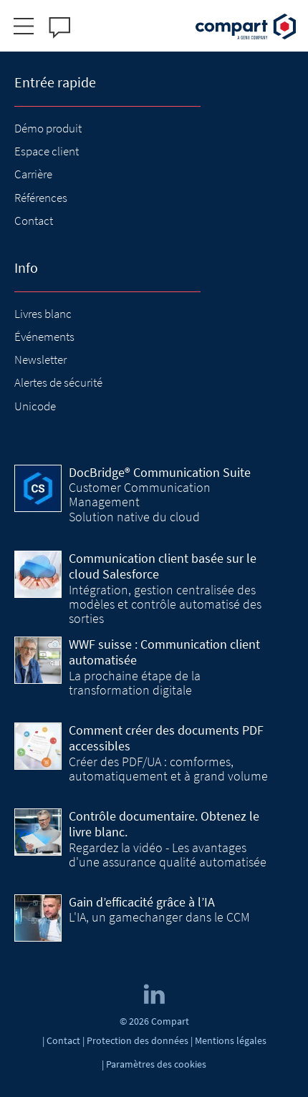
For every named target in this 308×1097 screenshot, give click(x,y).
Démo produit (48, 128)
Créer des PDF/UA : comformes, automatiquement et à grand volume (168, 768)
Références (40, 198)
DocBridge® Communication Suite (160, 472)
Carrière (33, 174)
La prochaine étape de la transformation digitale (135, 682)
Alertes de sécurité (58, 382)
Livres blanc (43, 314)
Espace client (46, 151)
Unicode (35, 406)
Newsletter (40, 359)
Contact (33, 220)
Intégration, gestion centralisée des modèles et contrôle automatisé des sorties (165, 604)
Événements (44, 336)
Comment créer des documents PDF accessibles (166, 738)
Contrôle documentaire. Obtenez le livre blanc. (164, 824)
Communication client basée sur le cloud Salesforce (162, 566)
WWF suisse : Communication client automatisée (164, 652)
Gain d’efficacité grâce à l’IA (142, 902)
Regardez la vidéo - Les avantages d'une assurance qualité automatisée (167, 854)
